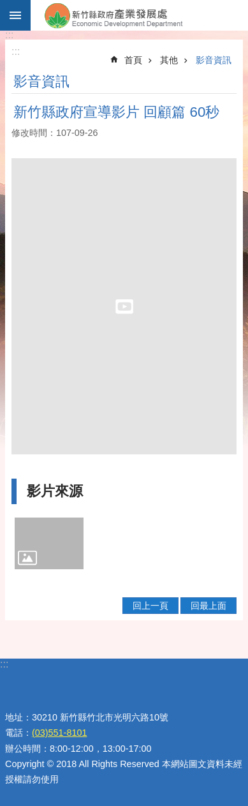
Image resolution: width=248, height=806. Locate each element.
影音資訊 (213, 60)
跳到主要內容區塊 (6, 6)
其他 (169, 60)
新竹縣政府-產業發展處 (139, 15)
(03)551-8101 (59, 733)
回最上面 (208, 606)
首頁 (133, 60)
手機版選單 (15, 15)
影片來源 (55, 491)
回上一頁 (150, 606)
